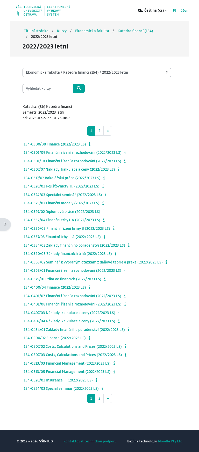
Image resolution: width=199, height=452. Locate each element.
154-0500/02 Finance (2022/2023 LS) (55, 337)
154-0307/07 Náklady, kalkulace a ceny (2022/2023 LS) (69, 169)
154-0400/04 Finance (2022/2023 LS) (55, 287)
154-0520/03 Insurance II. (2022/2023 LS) (58, 380)
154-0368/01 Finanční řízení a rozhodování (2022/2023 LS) (72, 270)
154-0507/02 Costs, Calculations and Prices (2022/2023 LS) (73, 346)
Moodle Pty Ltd (170, 441)
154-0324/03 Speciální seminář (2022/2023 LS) (63, 194)
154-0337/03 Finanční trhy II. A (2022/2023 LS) (62, 236)
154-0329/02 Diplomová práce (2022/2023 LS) (62, 211)
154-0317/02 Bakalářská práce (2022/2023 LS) (62, 177)
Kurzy (62, 31)
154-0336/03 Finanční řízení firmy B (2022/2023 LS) (67, 228)
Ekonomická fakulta (92, 31)
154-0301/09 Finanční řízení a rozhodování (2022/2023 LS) (73, 152)
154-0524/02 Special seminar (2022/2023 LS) (61, 388)
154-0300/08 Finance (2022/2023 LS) (55, 144)
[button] (146, 10)
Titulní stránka (36, 31)
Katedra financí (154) (135, 31)
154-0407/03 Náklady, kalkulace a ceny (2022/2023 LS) (69, 312)
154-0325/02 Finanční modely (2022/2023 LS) (62, 202)
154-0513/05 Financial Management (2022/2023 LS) (67, 371)
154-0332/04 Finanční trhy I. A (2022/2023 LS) (62, 219)
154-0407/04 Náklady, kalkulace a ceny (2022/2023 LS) (69, 320)
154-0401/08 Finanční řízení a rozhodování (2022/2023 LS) (73, 304)
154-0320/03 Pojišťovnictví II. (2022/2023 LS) (62, 186)
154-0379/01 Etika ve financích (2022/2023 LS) (62, 278)
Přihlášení (174, 10)
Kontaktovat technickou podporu (90, 441)
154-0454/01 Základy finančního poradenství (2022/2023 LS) (74, 329)
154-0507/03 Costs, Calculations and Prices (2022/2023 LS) (73, 354)
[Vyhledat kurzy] (48, 88)
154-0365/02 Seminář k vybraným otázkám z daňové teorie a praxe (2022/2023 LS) (93, 262)
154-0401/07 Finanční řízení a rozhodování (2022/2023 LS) (72, 295)
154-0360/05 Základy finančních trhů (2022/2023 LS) (68, 253)
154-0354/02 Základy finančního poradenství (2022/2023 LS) (74, 245)
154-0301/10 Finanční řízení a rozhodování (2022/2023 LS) (72, 160)
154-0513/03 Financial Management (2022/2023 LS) (67, 363)
